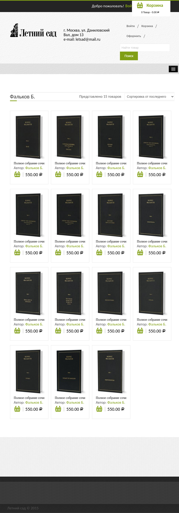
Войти (130, 6)
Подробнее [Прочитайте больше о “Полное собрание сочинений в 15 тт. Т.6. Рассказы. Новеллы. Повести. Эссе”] (58, 331)
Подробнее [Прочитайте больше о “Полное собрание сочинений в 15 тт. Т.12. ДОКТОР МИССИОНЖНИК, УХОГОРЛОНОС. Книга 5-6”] (140, 174)
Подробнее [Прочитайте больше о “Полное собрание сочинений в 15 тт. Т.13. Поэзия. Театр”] (99, 174)
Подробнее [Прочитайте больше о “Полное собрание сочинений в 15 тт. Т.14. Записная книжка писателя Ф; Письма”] (58, 174)
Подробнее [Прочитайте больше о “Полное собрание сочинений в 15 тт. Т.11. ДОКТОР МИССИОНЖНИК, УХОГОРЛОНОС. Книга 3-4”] (17, 253)
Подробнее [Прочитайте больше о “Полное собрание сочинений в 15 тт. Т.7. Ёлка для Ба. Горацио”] (17, 331)
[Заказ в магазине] (149, 96)
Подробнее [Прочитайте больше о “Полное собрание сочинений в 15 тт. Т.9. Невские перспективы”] (99, 253)
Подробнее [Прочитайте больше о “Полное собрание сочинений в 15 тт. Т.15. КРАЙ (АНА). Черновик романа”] (17, 174)
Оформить (134, 36)
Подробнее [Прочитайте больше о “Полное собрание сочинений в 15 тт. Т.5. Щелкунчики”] (99, 331)
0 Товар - (150, 12)
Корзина (147, 26)
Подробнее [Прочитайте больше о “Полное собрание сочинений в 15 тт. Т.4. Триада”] (140, 331)
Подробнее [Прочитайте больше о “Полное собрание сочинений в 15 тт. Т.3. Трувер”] (17, 409)
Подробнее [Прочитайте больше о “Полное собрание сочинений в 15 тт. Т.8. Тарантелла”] (140, 253)
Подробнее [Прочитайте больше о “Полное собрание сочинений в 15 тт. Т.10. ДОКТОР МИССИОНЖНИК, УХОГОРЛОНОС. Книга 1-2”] (58, 253)
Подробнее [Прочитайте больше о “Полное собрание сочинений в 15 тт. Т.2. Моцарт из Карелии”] (58, 409)
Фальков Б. (34, 167)
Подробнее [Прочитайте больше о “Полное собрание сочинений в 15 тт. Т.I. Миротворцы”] (99, 409)
